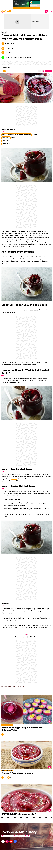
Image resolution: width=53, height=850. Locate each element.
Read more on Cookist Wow (26, 637)
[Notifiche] (50, 11)
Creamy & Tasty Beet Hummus (17, 773)
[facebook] (15, 841)
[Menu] (46, 11)
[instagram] (7, 841)
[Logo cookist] (6, 11)
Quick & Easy (21, 686)
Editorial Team (6, 67)
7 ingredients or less (6, 686)
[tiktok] (3, 841)
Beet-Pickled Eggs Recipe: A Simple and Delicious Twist (22, 729)
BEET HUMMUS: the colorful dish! (18, 814)
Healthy (14, 686)
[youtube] (11, 841)
